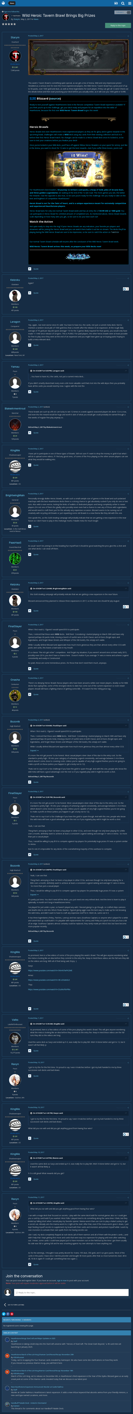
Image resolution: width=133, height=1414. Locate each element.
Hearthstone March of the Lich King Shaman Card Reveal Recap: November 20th (42, 1354)
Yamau (15, 366)
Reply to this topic (118, 25)
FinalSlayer (15, 626)
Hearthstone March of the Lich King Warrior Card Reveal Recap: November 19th (42, 1371)
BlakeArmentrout (15, 408)
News (36, 19)
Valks (15, 1019)
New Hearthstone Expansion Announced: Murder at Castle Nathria (37, 1387)
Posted (35, 36)
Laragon (15, 321)
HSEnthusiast (18, 1357)
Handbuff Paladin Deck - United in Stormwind (28, 1403)
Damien (16, 1406)
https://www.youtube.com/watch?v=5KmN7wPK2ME (50, 970)
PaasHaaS (15, 542)
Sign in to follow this (11, 11)
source (55, 98)
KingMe (15, 450)
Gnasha (15, 679)
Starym (17, 19)
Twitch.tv (114, 232)
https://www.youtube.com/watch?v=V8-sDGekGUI (49, 980)
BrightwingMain (15, 495)
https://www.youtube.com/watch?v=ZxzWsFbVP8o (49, 989)
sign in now (61, 1280)
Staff (15, 1341)
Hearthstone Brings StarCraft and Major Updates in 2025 (33, 1338)
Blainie (55, 1158)
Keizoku (15, 279)
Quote (35, 269)
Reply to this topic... (26, 1292)
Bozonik (15, 721)
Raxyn (15, 1064)
